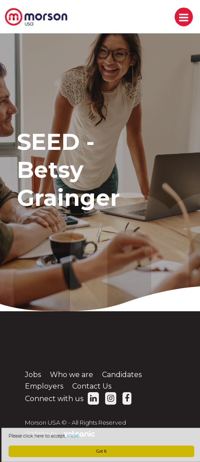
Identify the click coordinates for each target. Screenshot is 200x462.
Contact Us (91, 386)
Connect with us (62, 398)
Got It (102, 451)
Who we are (71, 374)
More (73, 436)
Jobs (33, 374)
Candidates (122, 374)
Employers (44, 386)
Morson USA (36, 16)
